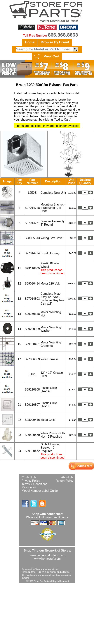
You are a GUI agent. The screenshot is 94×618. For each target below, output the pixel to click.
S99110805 (32, 268)
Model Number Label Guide (40, 490)
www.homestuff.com (47, 558)
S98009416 (32, 419)
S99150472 (32, 451)
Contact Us (29, 477)
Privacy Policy (31, 480)
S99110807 (32, 404)
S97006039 (32, 359)
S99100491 (32, 344)
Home (30, 42)
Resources (29, 487)
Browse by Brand (55, 42)
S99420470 (32, 434)
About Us (67, 477)
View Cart (46, 56)
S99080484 (32, 283)
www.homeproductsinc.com (47, 555)
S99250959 (32, 329)
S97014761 (32, 223)
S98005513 (32, 238)
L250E (32, 192)
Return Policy (64, 480)
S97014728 (32, 207)
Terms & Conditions (34, 484)
